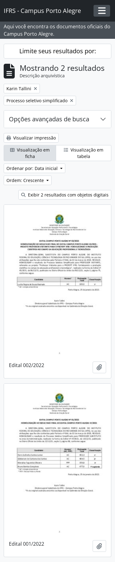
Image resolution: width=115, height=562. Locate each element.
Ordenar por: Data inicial (32, 168)
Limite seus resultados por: (57, 51)
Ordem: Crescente (25, 180)
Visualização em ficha (30, 153)
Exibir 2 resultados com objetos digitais (65, 195)
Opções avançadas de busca (49, 119)
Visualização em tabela (83, 153)
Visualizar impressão (31, 138)
